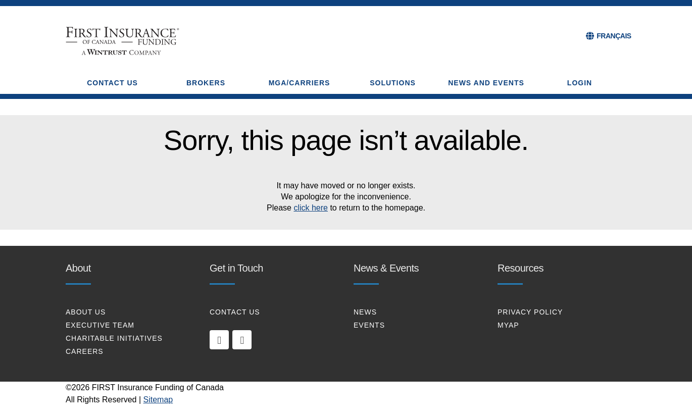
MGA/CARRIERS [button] (299, 83)
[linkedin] (219, 339)
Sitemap (158, 399)
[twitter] (242, 339)
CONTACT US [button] (112, 83)
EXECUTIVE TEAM (100, 325)
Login (579, 83)
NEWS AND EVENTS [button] (486, 83)
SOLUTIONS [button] (393, 83)
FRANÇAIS (614, 36)
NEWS (365, 312)
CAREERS (85, 351)
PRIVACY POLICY (530, 312)
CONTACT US (235, 312)
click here (310, 207)
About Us (86, 312)
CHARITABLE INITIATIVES (114, 338)
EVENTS (369, 325)
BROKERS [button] (205, 83)
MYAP (508, 325)
